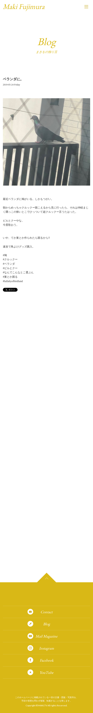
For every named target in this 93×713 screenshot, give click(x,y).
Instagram (46, 648)
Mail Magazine (46, 636)
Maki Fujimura (23, 6)
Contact (46, 611)
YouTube (46, 672)
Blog (46, 623)
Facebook (46, 660)
